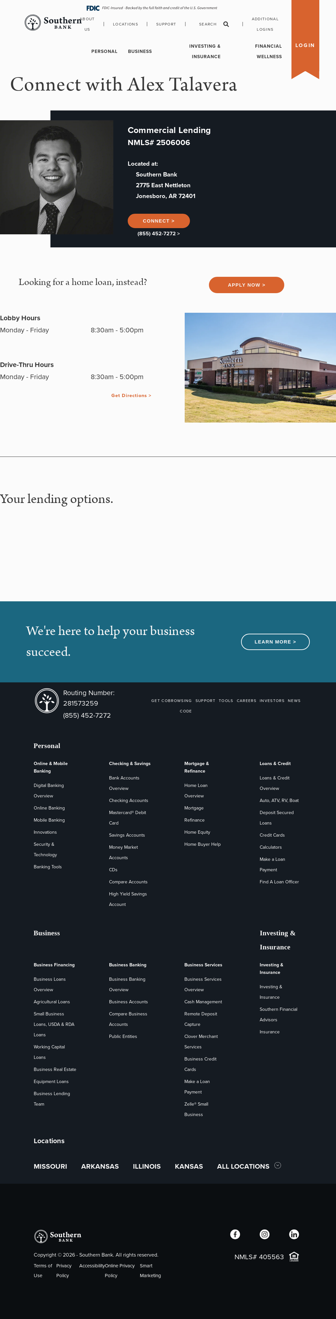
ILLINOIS (147, 1166)
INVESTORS (272, 701)
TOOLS (226, 701)
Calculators (271, 847)
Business (140, 51)
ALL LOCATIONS (244, 1166)
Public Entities (123, 1036)
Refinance (194, 820)
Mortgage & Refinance (196, 767)
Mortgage (194, 808)
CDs (113, 869)
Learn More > (275, 641)
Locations (125, 24)
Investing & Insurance (205, 51)
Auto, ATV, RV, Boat (279, 800)
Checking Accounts (128, 800)
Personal (104, 51)
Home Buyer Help (202, 844)
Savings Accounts (127, 835)
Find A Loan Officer (279, 881)
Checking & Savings (130, 763)
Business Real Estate (55, 1069)
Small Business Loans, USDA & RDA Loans (54, 1024)
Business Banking (127, 964)
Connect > (159, 221)
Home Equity (197, 832)
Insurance (270, 1031)
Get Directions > (131, 395)
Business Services (203, 964)
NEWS (294, 701)
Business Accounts (128, 1001)
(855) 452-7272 (87, 715)
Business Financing (54, 964)
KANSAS (189, 1166)
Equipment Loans (51, 1081)
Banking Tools (48, 866)
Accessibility (92, 1265)
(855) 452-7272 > (159, 233)
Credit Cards (272, 835)
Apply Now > (246, 285)
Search (214, 24)
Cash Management (203, 1001)
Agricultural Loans (52, 1001)
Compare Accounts (128, 881)
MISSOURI (50, 1166)
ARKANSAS (100, 1166)
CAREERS (246, 701)
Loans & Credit (275, 763)
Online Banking (49, 808)
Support (166, 24)
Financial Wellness (268, 51)
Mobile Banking (49, 820)
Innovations (45, 832)
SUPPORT (205, 701)
